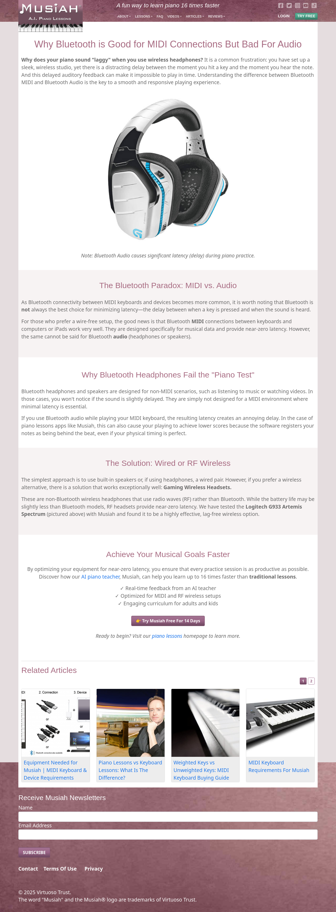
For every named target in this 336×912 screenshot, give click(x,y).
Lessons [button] (142, 16)
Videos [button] (173, 16)
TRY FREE (306, 16)
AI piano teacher (100, 576)
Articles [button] (194, 16)
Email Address (35, 825)
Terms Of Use (60, 868)
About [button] (123, 16)
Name (25, 807)
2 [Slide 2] (311, 680)
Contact (28, 868)
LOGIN (284, 16)
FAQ (160, 16)
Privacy (94, 868)
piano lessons (167, 635)
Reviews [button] (215, 16)
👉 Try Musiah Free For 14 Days (168, 621)
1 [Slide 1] (303, 680)
